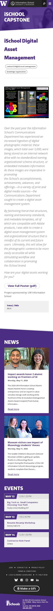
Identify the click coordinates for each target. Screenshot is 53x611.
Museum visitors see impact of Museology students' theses (25, 444)
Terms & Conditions (27, 571)
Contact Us (22, 567)
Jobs (11, 567)
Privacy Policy (38, 567)
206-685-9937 (27, 608)
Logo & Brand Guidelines (20, 575)
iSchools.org (13, 603)
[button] (44, 3)
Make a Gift (26, 588)
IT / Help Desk (42, 575)
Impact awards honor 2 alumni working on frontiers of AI (25, 376)
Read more (13, 409)
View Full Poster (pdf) (22, 286)
